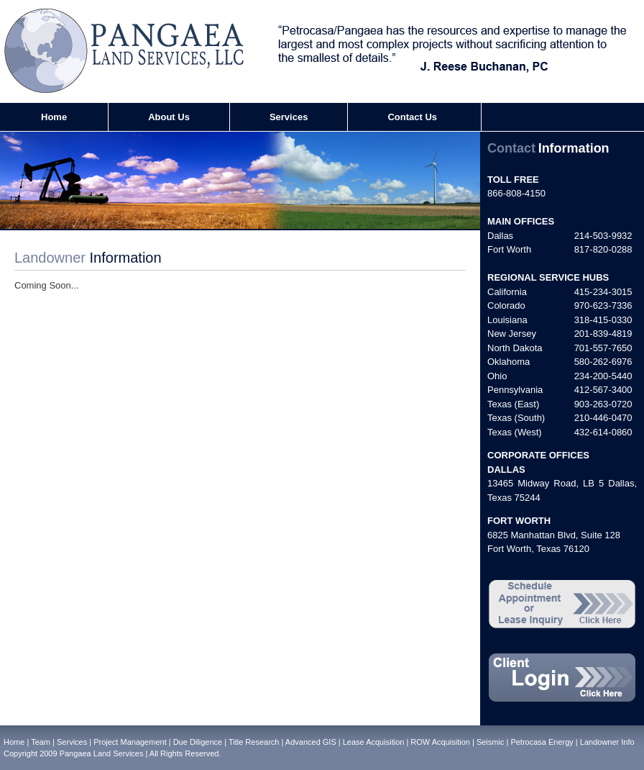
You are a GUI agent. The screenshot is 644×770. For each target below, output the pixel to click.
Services (289, 117)
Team (40, 742)
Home (54, 117)
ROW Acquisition (440, 742)
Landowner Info (607, 742)
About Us (169, 117)
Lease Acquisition (374, 742)
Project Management (130, 742)
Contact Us (412, 117)
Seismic (491, 742)
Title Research (254, 742)
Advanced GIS (310, 742)
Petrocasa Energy (541, 742)
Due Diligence (197, 742)
